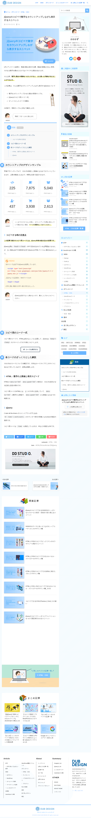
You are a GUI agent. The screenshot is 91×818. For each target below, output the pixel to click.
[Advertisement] (30, 315)
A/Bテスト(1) (69, 342)
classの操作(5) (73, 345)
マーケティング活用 (76, 275)
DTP (36, 2)
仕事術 (76, 281)
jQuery (15, 155)
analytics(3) (64, 345)
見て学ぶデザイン (76, 325)
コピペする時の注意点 (19, 139)
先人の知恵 (75, 310)
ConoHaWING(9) (83, 349)
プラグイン (76, 306)
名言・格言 (76, 314)
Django (76, 258)
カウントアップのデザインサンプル (23, 135)
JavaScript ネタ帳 (75, 250)
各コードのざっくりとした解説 (21, 147)
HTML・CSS (53, 442)
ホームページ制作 (76, 271)
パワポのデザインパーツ (76, 303)
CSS (38, 445)
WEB (41, 2)
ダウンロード (50, 2)
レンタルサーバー (62, 2)
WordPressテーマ (76, 296)
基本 (76, 317)
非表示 (20, 127)
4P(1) (62, 342)
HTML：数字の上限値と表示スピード (24, 151)
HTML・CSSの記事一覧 (74, 228)
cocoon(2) (63, 349)
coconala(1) (82, 345)
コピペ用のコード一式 (18, 143)
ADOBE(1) (77, 342)
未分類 (74, 321)
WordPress (76, 268)
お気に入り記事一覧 (78, 2)
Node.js (76, 261)
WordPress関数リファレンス (76, 285)
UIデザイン (76, 265)
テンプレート (76, 299)
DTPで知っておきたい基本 (76, 246)
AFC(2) (84, 342)
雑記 (75, 329)
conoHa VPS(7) (72, 349)
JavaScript (46, 445)
